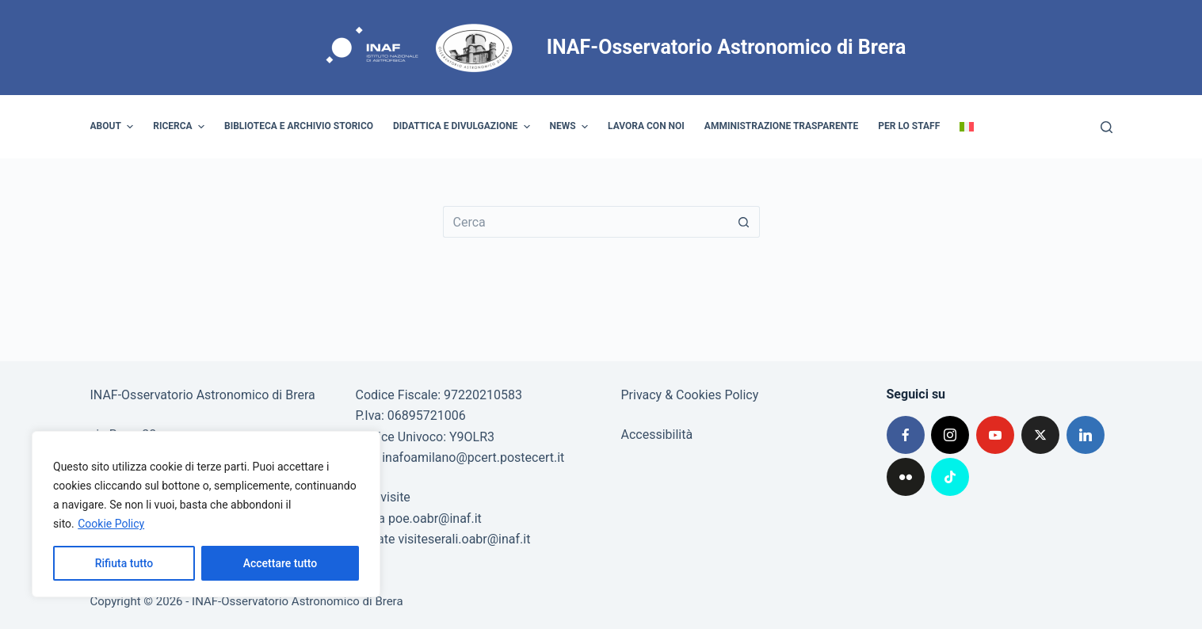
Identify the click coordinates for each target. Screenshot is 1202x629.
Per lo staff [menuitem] (909, 126)
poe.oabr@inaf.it (435, 518)
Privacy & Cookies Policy (690, 394)
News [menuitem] (571, 127)
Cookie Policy (111, 523)
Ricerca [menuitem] (180, 127)
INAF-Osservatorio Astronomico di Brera (726, 47)
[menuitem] (967, 126)
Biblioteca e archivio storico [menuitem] (298, 126)
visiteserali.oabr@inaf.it (464, 539)
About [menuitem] (114, 127)
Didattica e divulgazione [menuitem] (463, 127)
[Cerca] (1106, 127)
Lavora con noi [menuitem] (646, 126)
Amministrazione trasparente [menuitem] (781, 126)
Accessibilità (657, 434)
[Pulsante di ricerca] (744, 222)
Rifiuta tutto (124, 563)
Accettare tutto (280, 563)
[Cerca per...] (585, 222)
